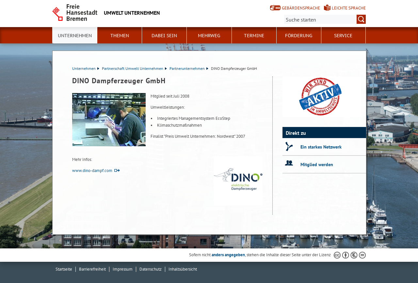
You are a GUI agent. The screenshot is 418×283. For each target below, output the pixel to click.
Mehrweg (209, 36)
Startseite (64, 269)
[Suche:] (325, 19)
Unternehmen (85, 68)
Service (343, 36)
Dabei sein (164, 36)
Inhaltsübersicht (183, 269)
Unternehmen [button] (75, 36)
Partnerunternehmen (188, 68)
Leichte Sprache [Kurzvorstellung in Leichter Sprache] (349, 8)
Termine (254, 36)
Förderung (298, 36)
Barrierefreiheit (92, 269)
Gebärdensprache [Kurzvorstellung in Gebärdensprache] (301, 8)
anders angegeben (228, 255)
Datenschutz (150, 269)
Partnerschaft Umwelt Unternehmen (134, 68)
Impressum (123, 269)
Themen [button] (119, 36)
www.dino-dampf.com (92, 170)
